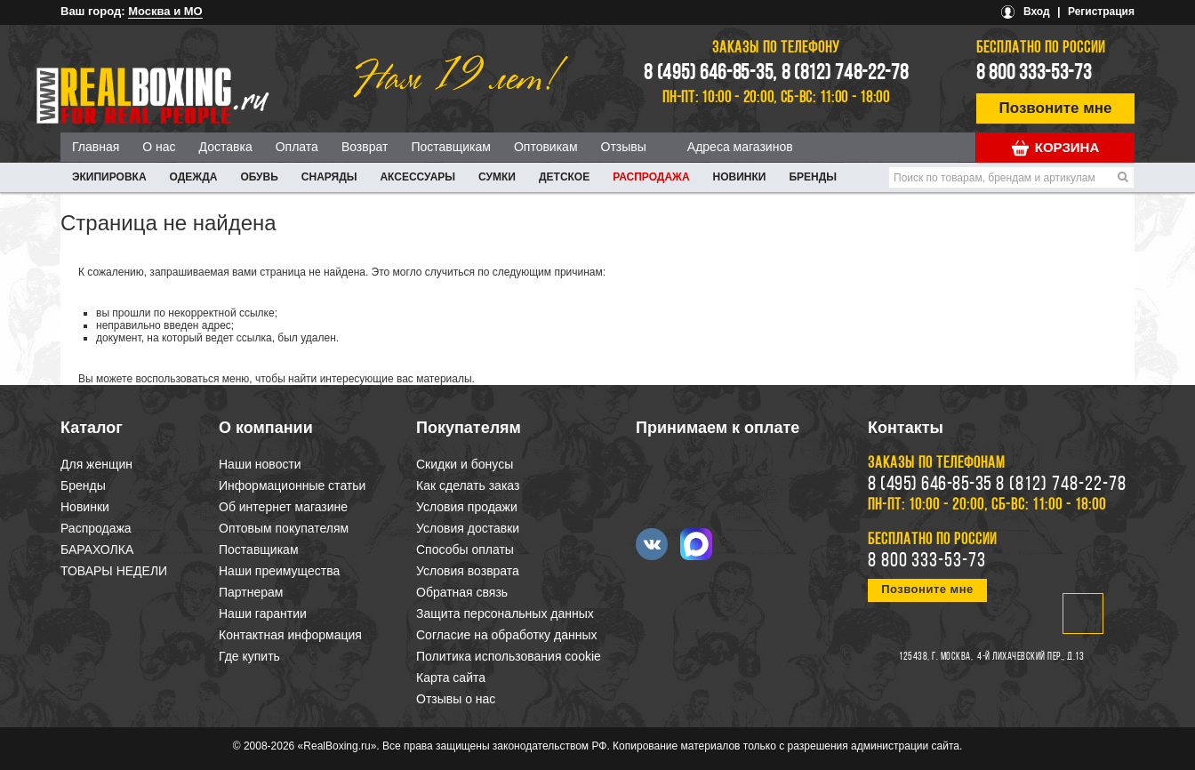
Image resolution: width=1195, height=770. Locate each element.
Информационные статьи (292, 485)
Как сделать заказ (467, 485)
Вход (1036, 11)
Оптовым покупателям (284, 528)
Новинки (739, 177)
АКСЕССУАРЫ (417, 177)
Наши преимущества (279, 571)
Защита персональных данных (505, 613)
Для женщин (96, 464)
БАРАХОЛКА (96, 549)
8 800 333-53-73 (1034, 73)
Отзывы (623, 147)
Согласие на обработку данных (507, 635)
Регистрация (1101, 11)
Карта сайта (450, 677)
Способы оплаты (465, 549)
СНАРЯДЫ (329, 177)
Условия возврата (467, 571)
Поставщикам (451, 147)
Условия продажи (466, 507)
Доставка (226, 147)
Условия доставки (467, 528)
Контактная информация (290, 635)
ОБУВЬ (258, 177)
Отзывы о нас (455, 699)
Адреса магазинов (740, 147)
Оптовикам (546, 147)
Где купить (249, 656)
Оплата (297, 147)
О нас (158, 147)
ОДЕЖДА (194, 177)
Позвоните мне (1055, 108)
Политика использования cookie (508, 656)
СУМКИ (497, 177)
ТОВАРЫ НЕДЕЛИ (113, 571)
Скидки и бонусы (464, 464)
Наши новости (260, 464)
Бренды (813, 177)
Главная (95, 147)
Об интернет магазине (283, 507)
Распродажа (651, 177)
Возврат (365, 147)
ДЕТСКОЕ (564, 177)
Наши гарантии (263, 613)
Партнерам (251, 592)
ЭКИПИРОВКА (109, 177)
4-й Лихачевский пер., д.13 (1030, 657)
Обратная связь (462, 592)
